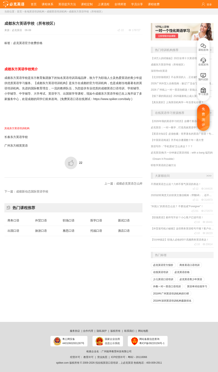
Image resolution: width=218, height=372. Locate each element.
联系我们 (129, 330)
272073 (207, 211)
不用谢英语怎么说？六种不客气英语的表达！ (176, 184)
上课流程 (103, 4)
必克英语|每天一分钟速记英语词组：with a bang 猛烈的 (182, 152)
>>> (209, 175)
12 (195, 189)
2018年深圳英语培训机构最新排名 (172, 300)
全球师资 (120, 4)
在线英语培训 (160, 272)
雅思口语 (68, 230)
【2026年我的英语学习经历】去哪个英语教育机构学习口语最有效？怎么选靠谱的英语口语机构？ (182, 121)
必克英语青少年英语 (191, 279)
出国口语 (13, 230)
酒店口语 (124, 230)
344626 (207, 189)
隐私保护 (102, 330)
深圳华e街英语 (159, 70)
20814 (208, 244)
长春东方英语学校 (16, 137)
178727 (134, 30)
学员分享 (137, 4)
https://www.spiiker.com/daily (112, 99)
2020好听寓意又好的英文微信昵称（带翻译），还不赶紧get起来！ (182, 195)
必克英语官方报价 (163, 265)
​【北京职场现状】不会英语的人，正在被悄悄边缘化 (180, 77)
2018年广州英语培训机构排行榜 (171, 293)
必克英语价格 (182, 272)
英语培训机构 (57, 83)
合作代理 (88, 330)
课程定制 (87, 4)
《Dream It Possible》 (163, 158)
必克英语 (17, 30)
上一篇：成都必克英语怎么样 (123, 183)
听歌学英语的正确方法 (163, 165)
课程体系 (47, 4)
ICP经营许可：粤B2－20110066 (129, 357)
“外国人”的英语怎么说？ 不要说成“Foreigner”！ (177, 206)
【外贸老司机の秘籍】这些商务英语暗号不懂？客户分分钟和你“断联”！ (182, 228)
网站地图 (143, 330)
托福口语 (96, 230)
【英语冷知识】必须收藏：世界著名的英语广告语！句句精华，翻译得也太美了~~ (182, 133)
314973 (207, 200)
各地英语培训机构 (34, 11)
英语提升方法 (67, 4)
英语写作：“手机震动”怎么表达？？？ (172, 146)
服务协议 (75, 330)
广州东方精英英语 (16, 145)
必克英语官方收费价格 (27, 43)
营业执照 (102, 357)
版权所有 (115, 330)
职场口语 (68, 220)
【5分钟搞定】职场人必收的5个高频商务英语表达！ (180, 239)
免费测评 (203, 117)
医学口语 (96, 220)
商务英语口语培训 (190, 265)
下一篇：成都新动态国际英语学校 (26, 191)
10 (197, 222)
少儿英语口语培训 (163, 279)
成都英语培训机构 (57, 11)
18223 (208, 233)
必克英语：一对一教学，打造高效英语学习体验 (177, 127)
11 (195, 200)
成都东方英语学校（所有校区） (86, 11)
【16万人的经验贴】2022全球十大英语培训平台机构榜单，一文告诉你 (182, 58)
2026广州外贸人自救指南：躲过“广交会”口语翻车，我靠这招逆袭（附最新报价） (182, 83)
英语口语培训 (115, 88)
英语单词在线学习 (197, 286)
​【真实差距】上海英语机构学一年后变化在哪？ (177, 102)
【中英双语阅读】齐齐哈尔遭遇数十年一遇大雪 (177, 140)
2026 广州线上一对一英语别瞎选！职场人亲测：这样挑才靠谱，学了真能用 (182, 89)
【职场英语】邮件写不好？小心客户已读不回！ (177, 217)
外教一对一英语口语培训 (167, 286)
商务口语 (13, 220)
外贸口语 (41, 220)
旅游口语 (41, 230)
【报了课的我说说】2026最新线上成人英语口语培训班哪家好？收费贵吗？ (182, 96)
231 (195, 211)
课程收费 (154, 4)
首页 (34, 4)
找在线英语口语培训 (106, 362)
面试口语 (124, 220)
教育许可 (88, 357)
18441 (208, 222)
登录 (209, 4)
